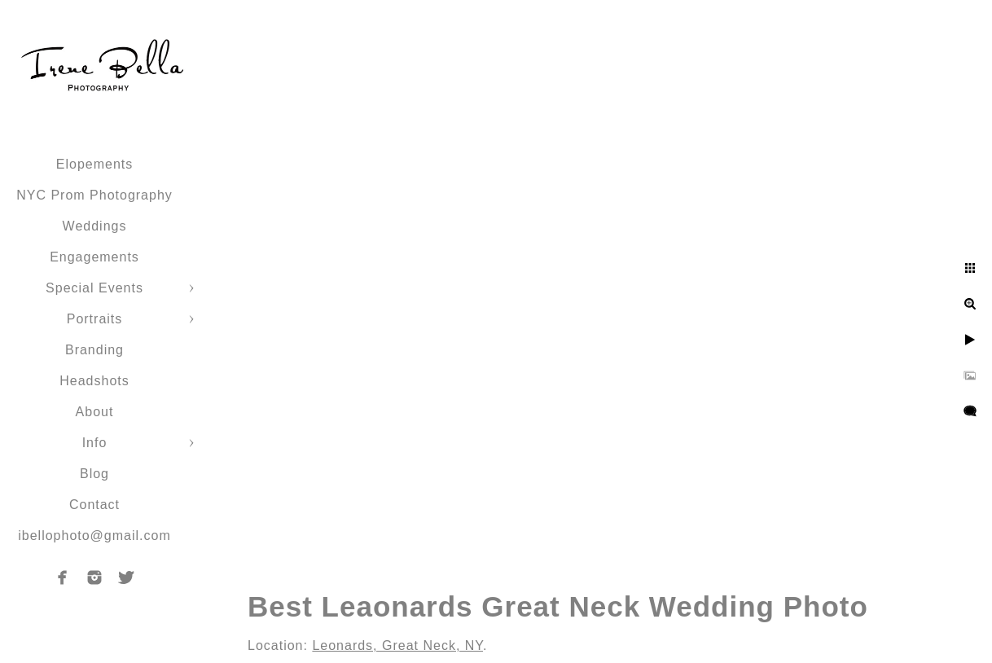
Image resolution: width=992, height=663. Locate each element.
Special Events (94, 288)
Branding (94, 350)
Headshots (94, 381)
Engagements (94, 257)
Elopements (95, 164)
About (95, 412)
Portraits (95, 319)
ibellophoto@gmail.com (94, 535)
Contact (94, 505)
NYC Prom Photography (94, 195)
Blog (94, 474)
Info (95, 443)
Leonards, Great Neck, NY (397, 645)
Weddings (95, 226)
